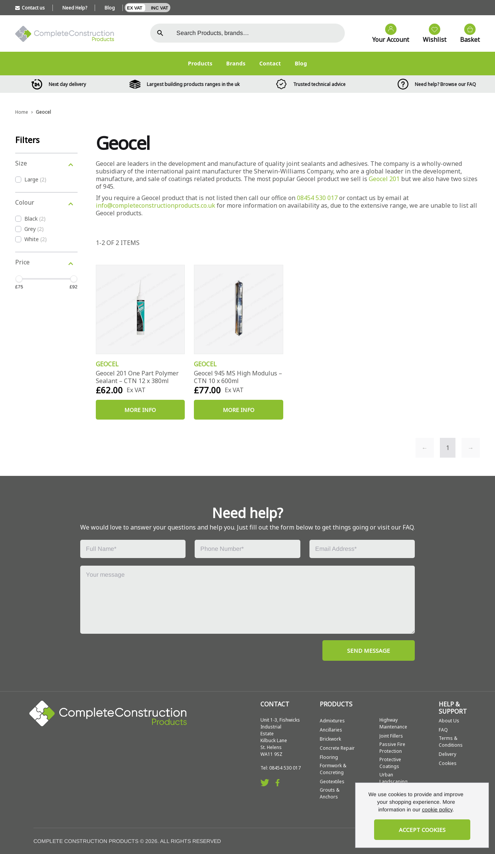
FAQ (443, 730)
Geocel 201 (384, 179)
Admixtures (332, 720)
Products (200, 63)
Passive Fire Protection (392, 747)
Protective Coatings (390, 763)
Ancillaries (331, 730)
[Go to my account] (387, 34)
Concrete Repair (337, 748)
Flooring (329, 757)
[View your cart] (466, 34)
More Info (140, 409)
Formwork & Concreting (333, 769)
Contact (270, 63)
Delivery (447, 754)
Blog (110, 8)
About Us (449, 720)
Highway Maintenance (393, 723)
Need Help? (74, 8)
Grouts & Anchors (330, 793)
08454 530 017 (317, 198)
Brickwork (330, 739)
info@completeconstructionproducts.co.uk (155, 205)
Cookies (448, 763)
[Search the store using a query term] (257, 33)
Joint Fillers (391, 736)
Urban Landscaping (393, 778)
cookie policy (437, 809)
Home (21, 112)
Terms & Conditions (451, 741)
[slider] (19, 278)
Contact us (30, 8)
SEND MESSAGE (368, 650)
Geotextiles (332, 781)
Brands (236, 63)
